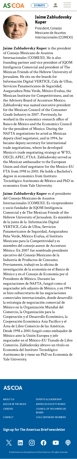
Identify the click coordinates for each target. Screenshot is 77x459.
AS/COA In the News (14, 404)
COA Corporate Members (51, 417)
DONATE (39, 5)
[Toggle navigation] (67, 5)
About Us (8, 399)
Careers (8, 409)
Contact (8, 417)
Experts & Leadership (49, 399)
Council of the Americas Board (51, 411)
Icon (55, 5)
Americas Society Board (50, 404)
